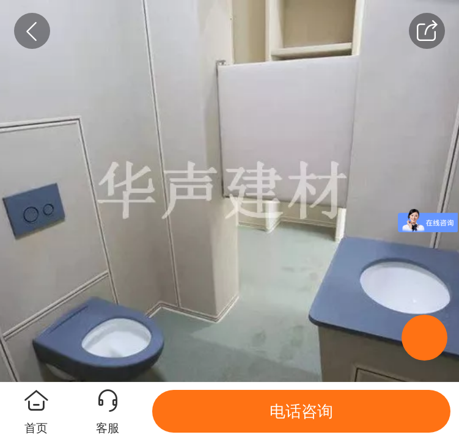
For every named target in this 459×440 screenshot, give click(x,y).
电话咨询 (301, 411)
